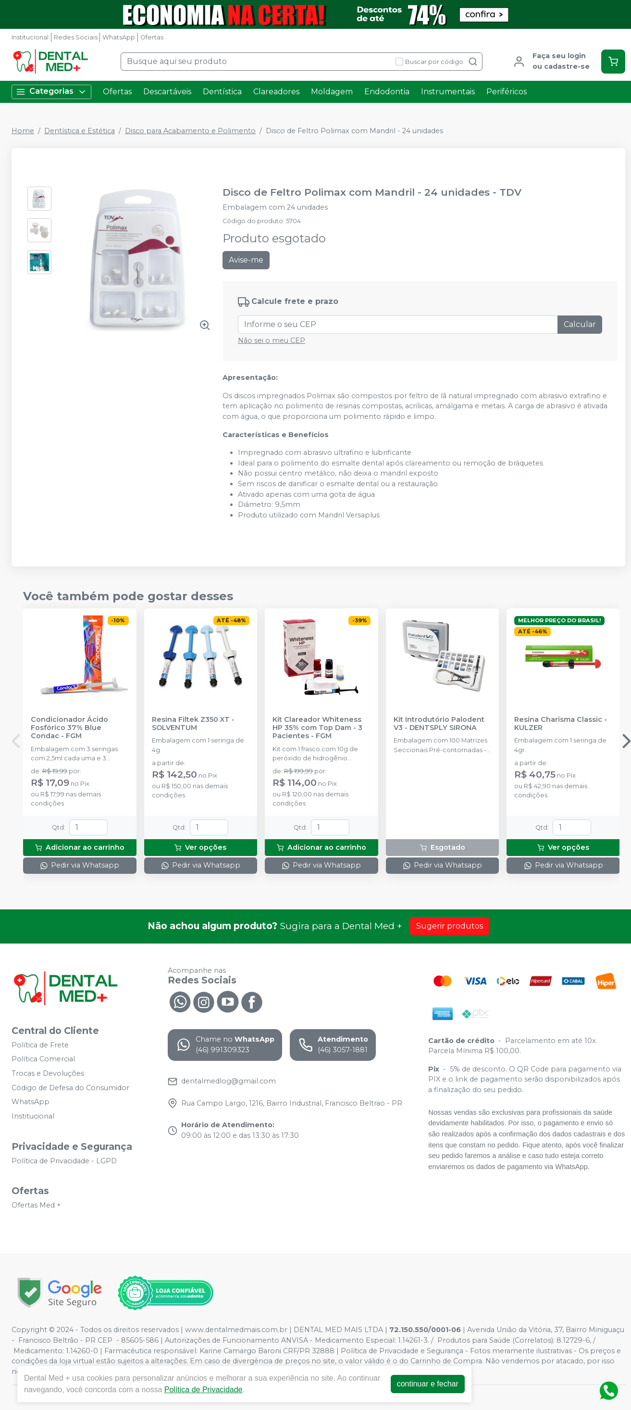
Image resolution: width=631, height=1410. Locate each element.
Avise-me (246, 259)
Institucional (30, 37)
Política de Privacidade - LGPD (64, 1161)
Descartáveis (167, 91)
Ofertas (151, 37)
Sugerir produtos (449, 926)
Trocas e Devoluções (48, 1073)
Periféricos (506, 91)
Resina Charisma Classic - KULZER (560, 724)
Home (23, 130)
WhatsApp (118, 37)
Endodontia (386, 91)
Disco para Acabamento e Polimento (190, 130)
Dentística (222, 91)
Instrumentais (448, 91)
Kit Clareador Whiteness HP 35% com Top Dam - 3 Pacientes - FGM (317, 728)
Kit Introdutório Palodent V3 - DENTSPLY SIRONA (439, 724)
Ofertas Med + (36, 1205)
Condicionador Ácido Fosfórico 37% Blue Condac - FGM (69, 728)
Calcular (580, 324)
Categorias (51, 92)
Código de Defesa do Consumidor (70, 1087)
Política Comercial (43, 1059)
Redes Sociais (76, 37)
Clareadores (276, 91)
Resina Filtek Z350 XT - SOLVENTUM (193, 724)
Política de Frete (40, 1045)
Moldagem (332, 91)
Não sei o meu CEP (271, 340)
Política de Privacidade (203, 1389)
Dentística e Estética (79, 130)
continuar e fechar (427, 1384)
